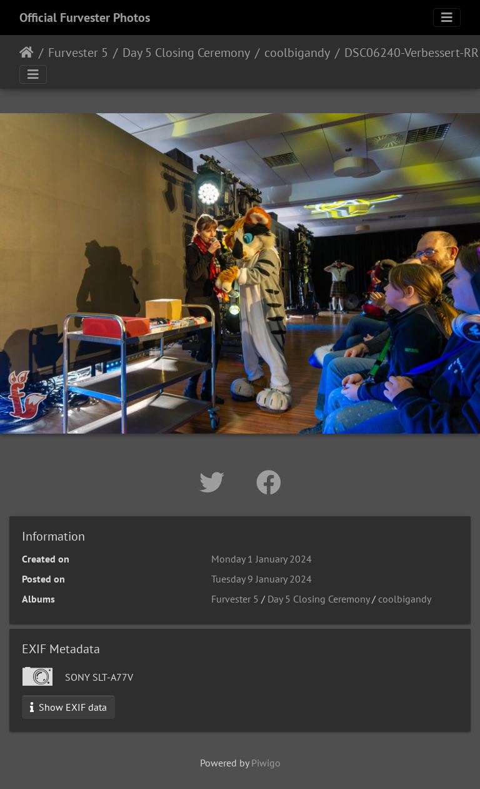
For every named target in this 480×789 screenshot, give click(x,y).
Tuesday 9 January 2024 (261, 579)
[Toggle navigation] (447, 17)
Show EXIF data (68, 707)
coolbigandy (297, 52)
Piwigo (266, 762)
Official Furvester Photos (84, 17)
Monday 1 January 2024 (261, 558)
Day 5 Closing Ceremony (186, 52)
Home (26, 52)
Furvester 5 (78, 52)
